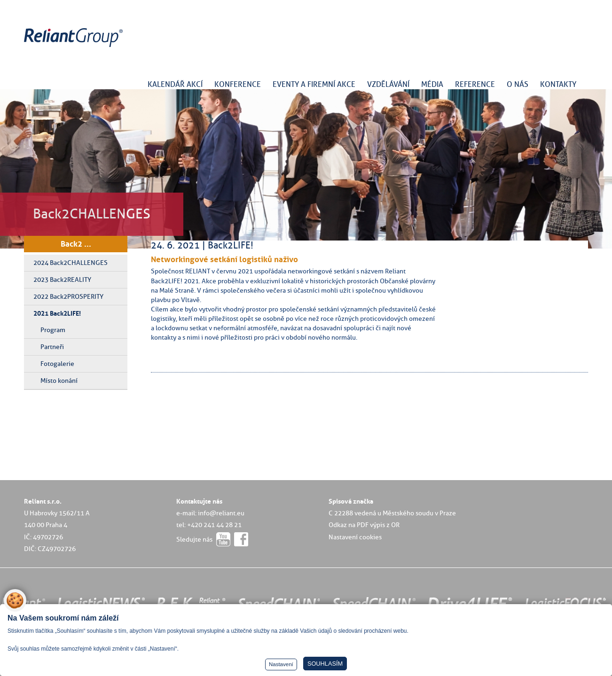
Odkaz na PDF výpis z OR (364, 525)
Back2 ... (76, 244)
